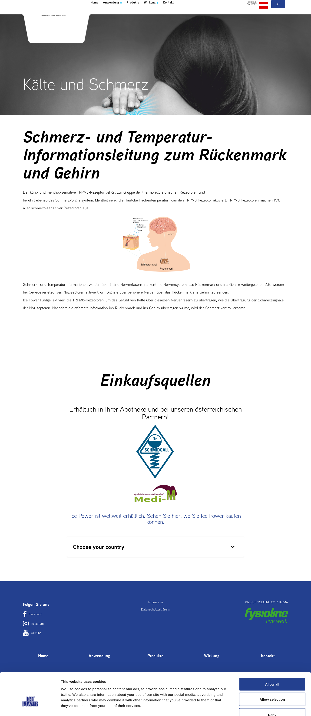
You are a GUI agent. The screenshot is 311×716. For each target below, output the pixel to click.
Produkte (145, 15)
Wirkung (169, 15)
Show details (244, 707)
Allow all (272, 655)
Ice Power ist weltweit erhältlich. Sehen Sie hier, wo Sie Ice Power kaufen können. (155, 519)
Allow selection (272, 670)
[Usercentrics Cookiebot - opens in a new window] (30, 706)
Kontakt (190, 15)
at (278, 15)
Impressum (155, 602)
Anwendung (119, 15)
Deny (272, 685)
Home (96, 15)
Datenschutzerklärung (155, 609)
